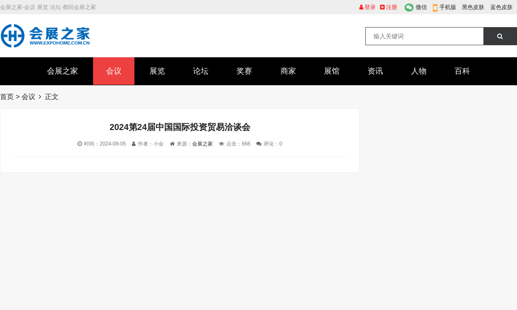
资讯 (375, 71)
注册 (389, 7)
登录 (367, 7)
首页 (7, 96)
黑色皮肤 (473, 7)
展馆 (331, 71)
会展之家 (62, 71)
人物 (419, 71)
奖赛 (244, 71)
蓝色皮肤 (501, 7)
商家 (288, 71)
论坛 (201, 71)
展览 (157, 71)
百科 (462, 71)
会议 (113, 71)
